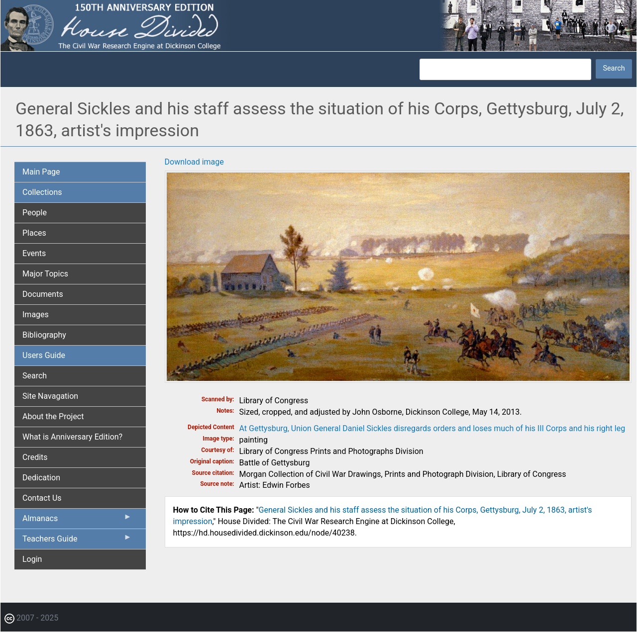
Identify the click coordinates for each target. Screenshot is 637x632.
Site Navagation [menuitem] (50, 396)
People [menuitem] (34, 212)
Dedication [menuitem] (41, 477)
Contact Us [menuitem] (42, 498)
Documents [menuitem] (42, 294)
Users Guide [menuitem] (43, 355)
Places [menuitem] (34, 233)
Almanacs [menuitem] (77, 521)
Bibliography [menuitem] (44, 335)
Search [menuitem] (34, 375)
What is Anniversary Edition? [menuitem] (72, 437)
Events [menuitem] (34, 253)
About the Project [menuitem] (53, 416)
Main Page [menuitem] (41, 172)
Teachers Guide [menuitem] (77, 541)
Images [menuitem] (35, 314)
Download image (194, 162)
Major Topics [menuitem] (45, 273)
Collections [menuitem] (42, 192)
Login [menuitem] (32, 559)
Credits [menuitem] (35, 457)
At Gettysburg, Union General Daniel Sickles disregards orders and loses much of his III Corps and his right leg (432, 428)
